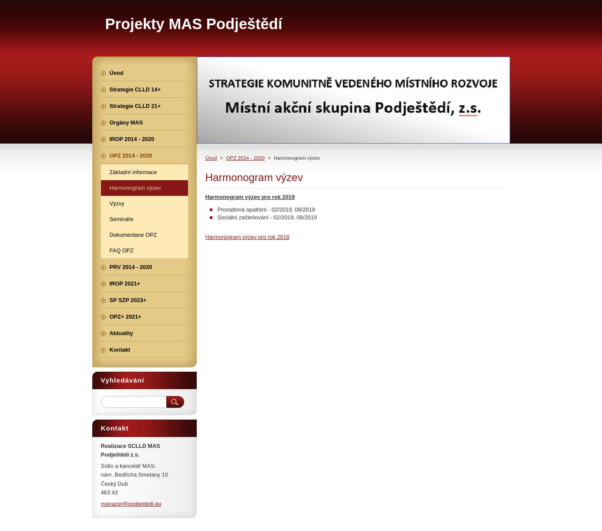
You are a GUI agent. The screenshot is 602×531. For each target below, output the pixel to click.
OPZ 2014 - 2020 (245, 158)
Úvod (211, 158)
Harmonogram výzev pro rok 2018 (247, 237)
